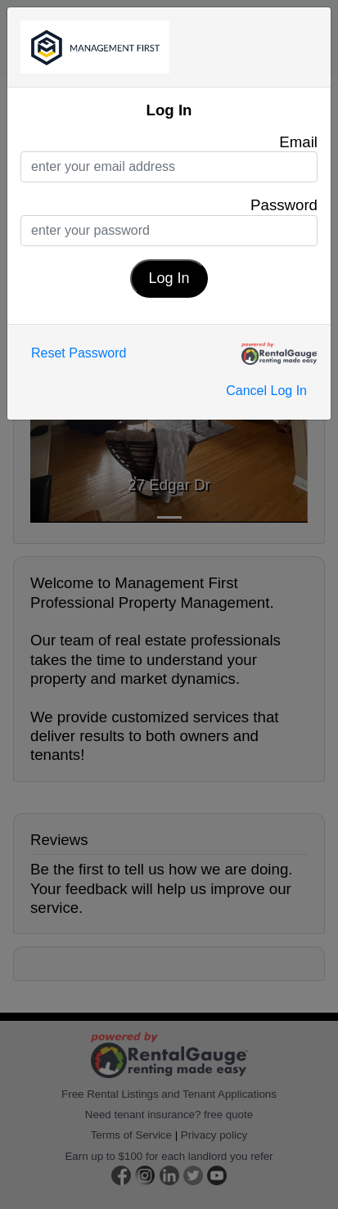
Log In (168, 278)
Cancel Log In (266, 391)
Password (284, 204)
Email (298, 142)
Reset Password (79, 353)
